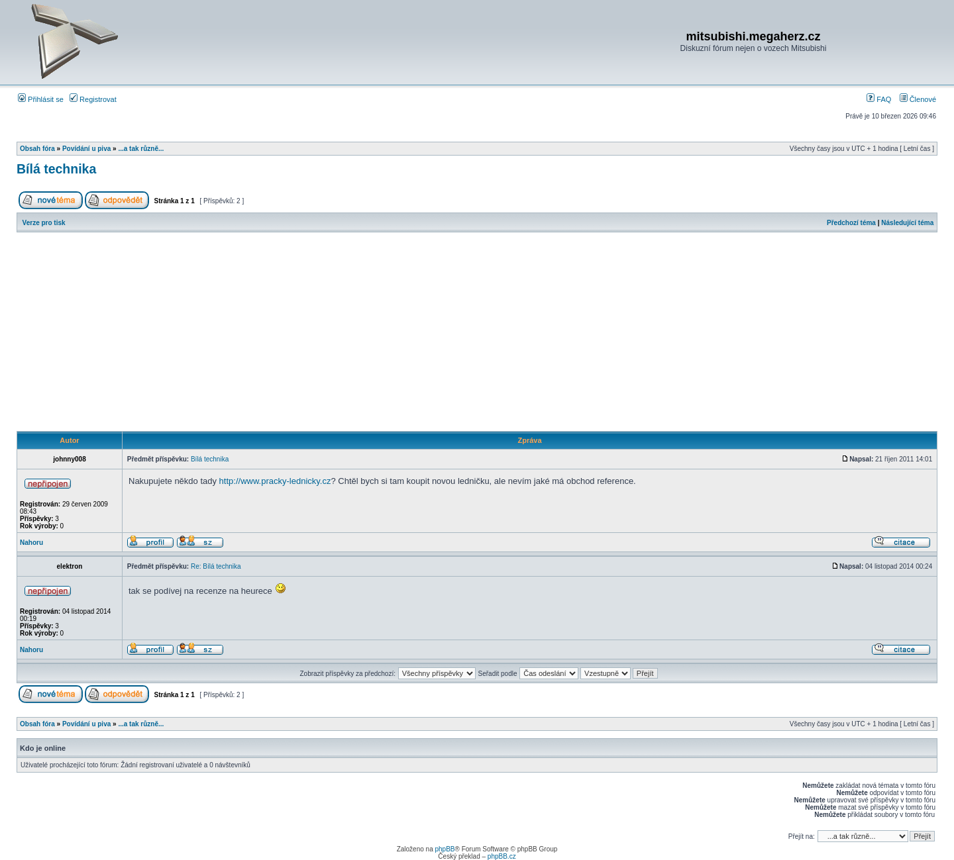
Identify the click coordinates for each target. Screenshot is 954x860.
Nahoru (31, 542)
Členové (918, 99)
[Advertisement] (477, 331)
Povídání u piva (86, 148)
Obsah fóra (37, 148)
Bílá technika (56, 169)
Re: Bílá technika (216, 566)
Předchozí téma (851, 222)
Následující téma (907, 222)
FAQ (879, 99)
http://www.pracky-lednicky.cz (275, 481)
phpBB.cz (502, 856)
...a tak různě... (141, 148)
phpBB (444, 849)
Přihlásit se (41, 99)
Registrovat (93, 99)
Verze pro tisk (44, 222)
